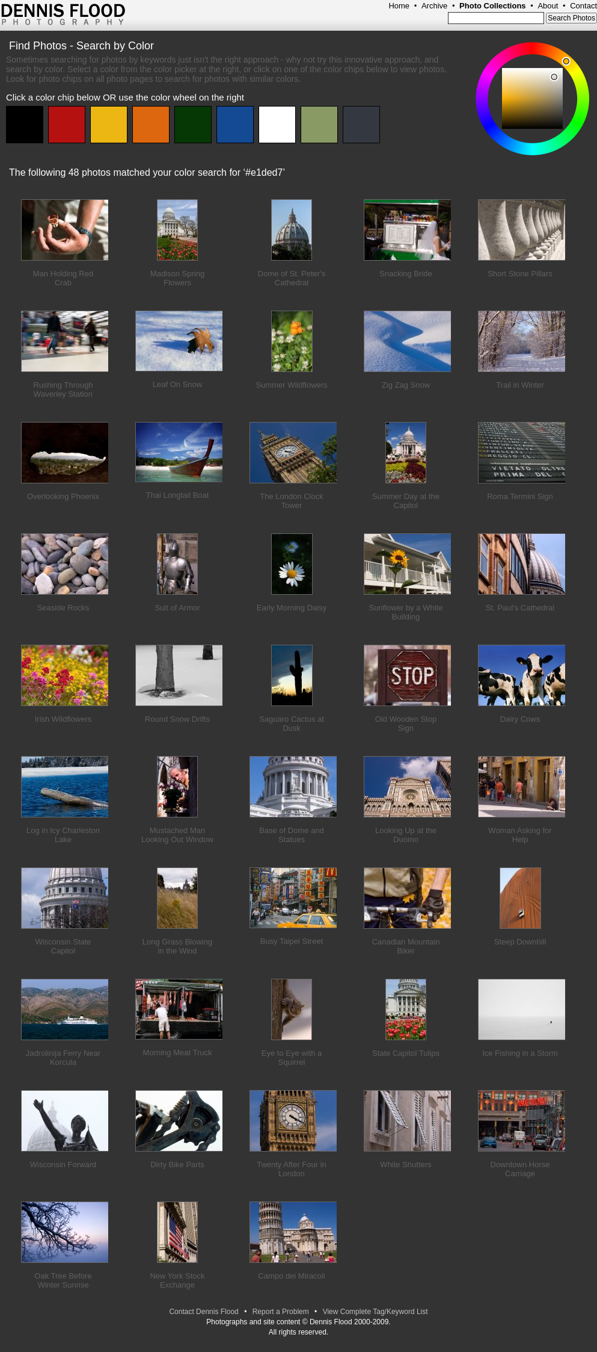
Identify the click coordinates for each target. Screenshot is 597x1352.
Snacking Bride (405, 273)
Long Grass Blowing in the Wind (177, 946)
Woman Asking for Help (519, 835)
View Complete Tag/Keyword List (375, 1311)
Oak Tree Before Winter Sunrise (62, 1280)
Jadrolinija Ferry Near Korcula (63, 1058)
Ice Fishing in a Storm (520, 1053)
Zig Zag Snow (406, 384)
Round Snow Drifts (177, 719)
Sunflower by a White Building (406, 612)
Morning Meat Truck (177, 1052)
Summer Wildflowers (291, 384)
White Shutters (405, 1164)
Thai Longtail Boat (177, 495)
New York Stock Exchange (177, 1280)
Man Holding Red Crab (63, 278)
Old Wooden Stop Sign (405, 724)
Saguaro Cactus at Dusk (291, 724)
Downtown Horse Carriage (520, 1169)
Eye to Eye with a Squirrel (292, 1058)
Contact (583, 5)
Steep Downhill (520, 941)
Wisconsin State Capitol (63, 946)
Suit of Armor (177, 607)
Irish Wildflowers (63, 719)
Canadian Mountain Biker (406, 946)
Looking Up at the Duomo (405, 835)
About (547, 5)
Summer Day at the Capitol (405, 501)
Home (398, 5)
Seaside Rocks (63, 607)
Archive (434, 5)
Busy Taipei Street (291, 941)
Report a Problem (281, 1311)
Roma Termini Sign (520, 496)
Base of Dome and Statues (291, 835)
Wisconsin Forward (63, 1164)
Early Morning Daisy (291, 607)
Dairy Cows (520, 719)
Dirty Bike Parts (177, 1164)
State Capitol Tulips (405, 1053)
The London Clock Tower (291, 501)
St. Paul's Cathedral (520, 607)
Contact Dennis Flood (203, 1311)
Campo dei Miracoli (291, 1275)
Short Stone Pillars (520, 273)
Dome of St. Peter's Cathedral (291, 278)
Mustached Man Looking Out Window (177, 835)
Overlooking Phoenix (63, 496)
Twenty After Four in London (291, 1169)
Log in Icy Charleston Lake (63, 835)
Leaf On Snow (177, 384)
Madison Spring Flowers (177, 278)
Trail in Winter (520, 384)
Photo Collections (492, 5)
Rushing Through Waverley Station (63, 389)
